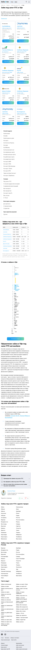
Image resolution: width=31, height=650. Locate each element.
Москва (3, 515)
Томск (17, 476)
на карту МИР (7, 161)
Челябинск (19, 482)
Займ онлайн (20, 72)
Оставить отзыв (15, 284)
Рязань (18, 467)
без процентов (7, 191)
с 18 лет (5, 198)
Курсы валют (4, 593)
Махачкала (4, 484)
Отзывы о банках (5, 596)
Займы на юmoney (6, 545)
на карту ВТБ (7, 171)
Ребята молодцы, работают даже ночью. (12, 271)
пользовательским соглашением (8, 629)
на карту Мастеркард (9, 166)
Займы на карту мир (6, 565)
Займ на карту (19, 596)
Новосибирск (4, 521)
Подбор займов (4, 608)
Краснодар (4, 480)
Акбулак (3, 461)
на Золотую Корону (8, 143)
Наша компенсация (5, 585)
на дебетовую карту (8, 157)
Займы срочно (20, 567)
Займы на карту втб (21, 532)
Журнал (3, 589)
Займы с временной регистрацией (21, 547)
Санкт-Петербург (20, 504)
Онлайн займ (20, 93)
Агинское (3, 459)
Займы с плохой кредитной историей (21, 544)
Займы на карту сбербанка (20, 538)
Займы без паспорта (21, 550)
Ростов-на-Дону (20, 465)
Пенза (17, 459)
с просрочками (7, 206)
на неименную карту (9, 152)
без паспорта (7, 188)
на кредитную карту (8, 159)
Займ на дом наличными (21, 594)
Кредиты (3, 604)
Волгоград (3, 470)
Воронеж (3, 472)
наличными (6, 133)
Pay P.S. (19, 70)
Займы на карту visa (6, 567)
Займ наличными (20, 591)
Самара (18, 470)
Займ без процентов (20, 603)
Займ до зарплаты (20, 605)
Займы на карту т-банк (22, 530)
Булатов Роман (11, 437)
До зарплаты (5, 51)
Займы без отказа (21, 557)
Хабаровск (19, 480)
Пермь (17, 461)
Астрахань (3, 463)
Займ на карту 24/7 (6, 28)
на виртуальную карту (9, 154)
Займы (8, 5)
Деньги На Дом (6, 91)
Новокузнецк (19, 453)
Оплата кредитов (5, 606)
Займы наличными (6, 530)
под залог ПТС (7, 181)
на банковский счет (8, 150)
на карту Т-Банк (7, 168)
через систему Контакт (9, 173)
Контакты (7, 583)
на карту (5, 140)
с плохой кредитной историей (11, 184)
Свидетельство (4, 634)
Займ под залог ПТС (15, 5)
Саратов (18, 472)
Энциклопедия (4, 591)
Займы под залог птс (21, 541)
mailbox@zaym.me (6, 615)
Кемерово (3, 478)
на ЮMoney (6, 147)
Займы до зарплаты (21, 561)
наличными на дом (8, 138)
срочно (5, 214)
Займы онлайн (5, 532)
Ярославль (19, 484)
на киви (5, 145)
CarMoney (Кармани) (22, 50)
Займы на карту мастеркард (5, 570)
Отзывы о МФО (4, 598)
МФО (2, 602)
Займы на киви (5, 543)
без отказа (6, 195)
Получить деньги (8, 41)
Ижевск (3, 474)
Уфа (17, 515)
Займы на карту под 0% (22, 555)
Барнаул (3, 465)
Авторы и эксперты (15, 583)
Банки (2, 600)
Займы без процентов (22, 552)
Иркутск (3, 476)
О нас (2, 583)
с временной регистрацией (10, 186)
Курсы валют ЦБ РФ (5, 594)
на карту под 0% (7, 193)
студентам (6, 208)
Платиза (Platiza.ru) (7, 50)
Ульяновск (19, 513)
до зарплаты (6, 203)
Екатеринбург (4, 502)
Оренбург (18, 457)
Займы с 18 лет (20, 559)
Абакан (3, 455)
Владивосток (4, 467)
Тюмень (18, 478)
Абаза (2, 453)
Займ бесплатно (21, 28)
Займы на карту (5, 538)
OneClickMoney (6, 26)
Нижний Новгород (6, 517)
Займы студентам (20, 565)
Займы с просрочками (22, 563)
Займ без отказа (19, 607)
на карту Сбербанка (8, 175)
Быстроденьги (21, 111)
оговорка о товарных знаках (19, 633)
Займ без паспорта (20, 602)
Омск (17, 455)
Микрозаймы (19, 589)
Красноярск (4, 482)
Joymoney (19, 26)
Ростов (18, 463)
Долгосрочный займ (7, 72)
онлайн (5, 136)
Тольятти (18, 474)
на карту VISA (7, 164)
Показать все (4, 18)
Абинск (3, 457)
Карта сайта (13, 585)
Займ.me (3, 5)
